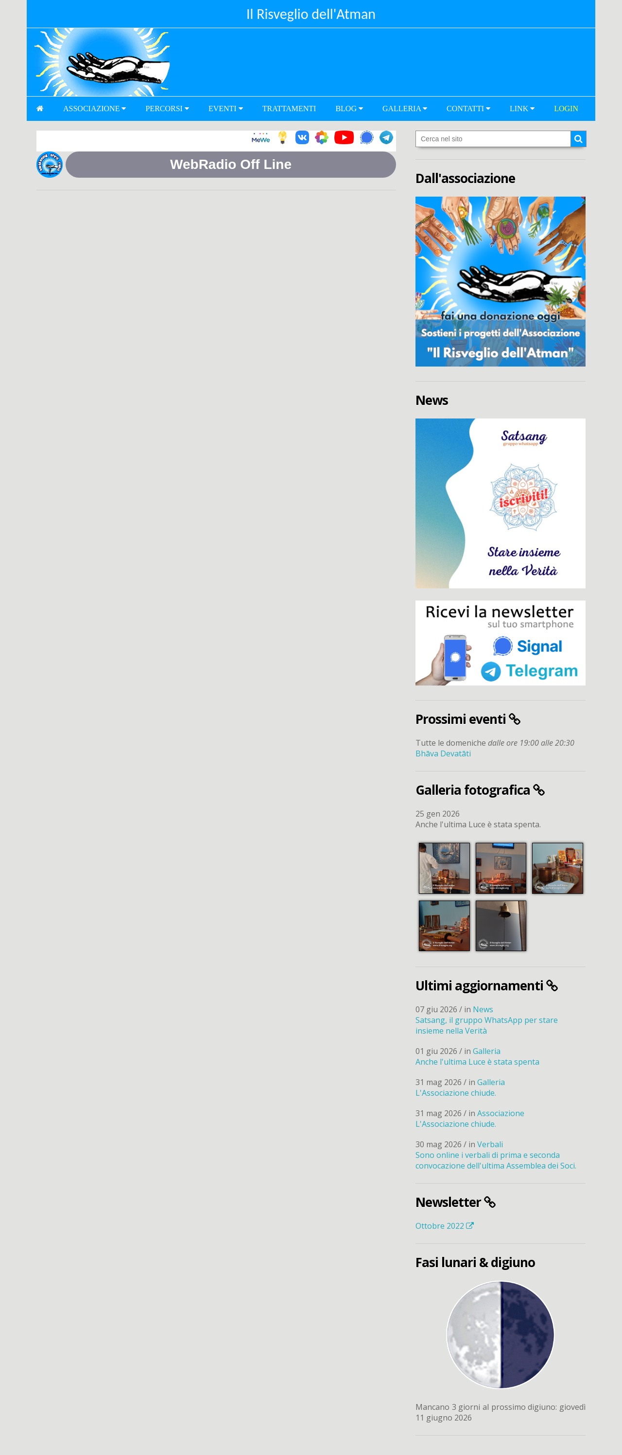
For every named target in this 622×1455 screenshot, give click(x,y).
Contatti (468, 108)
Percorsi (167, 108)
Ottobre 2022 (444, 1226)
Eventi (225, 108)
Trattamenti (289, 108)
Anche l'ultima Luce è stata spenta (477, 1061)
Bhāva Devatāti (443, 753)
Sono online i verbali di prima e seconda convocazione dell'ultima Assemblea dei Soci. (495, 1160)
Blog (349, 108)
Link (522, 108)
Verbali (490, 1144)
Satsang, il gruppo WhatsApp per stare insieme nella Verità (486, 1025)
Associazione (94, 108)
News (483, 1009)
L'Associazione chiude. (455, 1092)
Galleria (404, 108)
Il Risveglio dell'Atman (311, 14)
